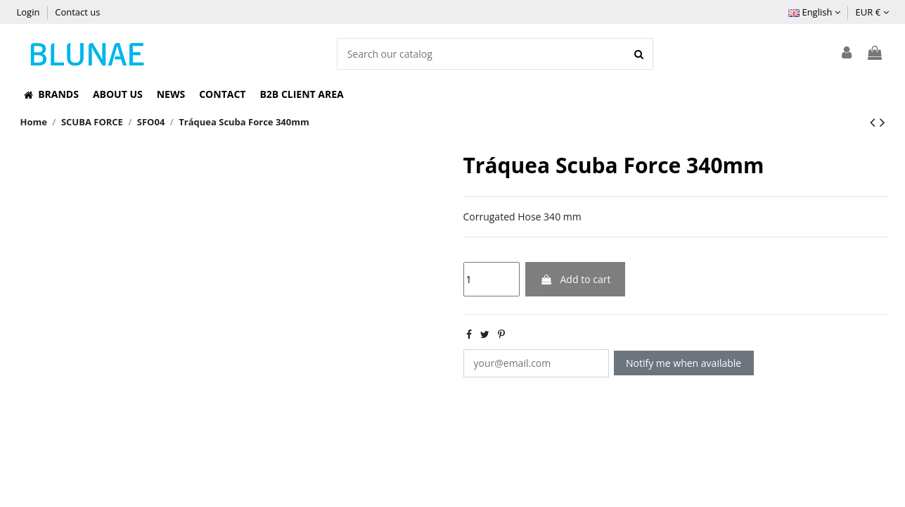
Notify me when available (683, 363)
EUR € (872, 12)
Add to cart (575, 279)
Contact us (77, 12)
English (814, 12)
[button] (51, 94)
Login (29, 12)
